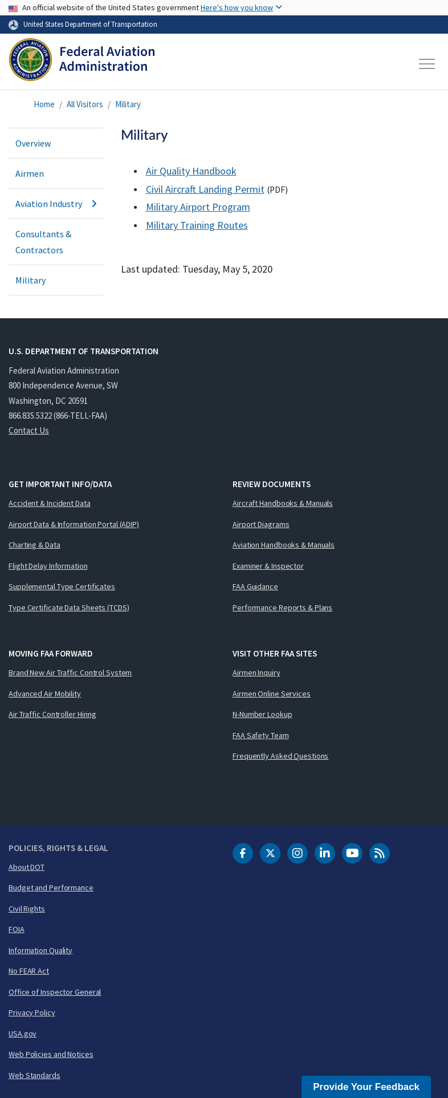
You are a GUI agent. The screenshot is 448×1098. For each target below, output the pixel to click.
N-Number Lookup (262, 714)
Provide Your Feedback (366, 1086)
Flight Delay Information (48, 566)
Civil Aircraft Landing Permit (205, 189)
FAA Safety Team (261, 735)
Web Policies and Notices (51, 1054)
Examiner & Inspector (268, 566)
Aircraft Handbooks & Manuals (283, 503)
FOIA (17, 929)
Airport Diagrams (261, 524)
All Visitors (85, 104)
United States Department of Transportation (90, 24)
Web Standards (34, 1075)
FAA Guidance (255, 586)
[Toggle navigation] (427, 64)
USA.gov (22, 1033)
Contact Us (29, 430)
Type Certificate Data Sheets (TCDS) (69, 607)
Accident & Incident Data (50, 503)
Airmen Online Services (272, 693)
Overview (33, 143)
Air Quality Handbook (191, 170)
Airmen (29, 173)
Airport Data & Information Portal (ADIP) (74, 524)
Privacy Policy (32, 1012)
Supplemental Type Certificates (62, 586)
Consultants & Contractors (43, 242)
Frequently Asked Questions (280, 756)
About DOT (26, 867)
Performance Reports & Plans (282, 607)
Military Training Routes (197, 225)
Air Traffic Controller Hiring (52, 714)
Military (128, 104)
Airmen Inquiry (256, 672)
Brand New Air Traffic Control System (70, 672)
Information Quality (40, 950)
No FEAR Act (29, 971)
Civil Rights (27, 908)
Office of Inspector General (55, 992)
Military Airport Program (198, 206)
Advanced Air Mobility (45, 693)
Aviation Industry (56, 203)
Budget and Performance (51, 887)
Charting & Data (34, 545)
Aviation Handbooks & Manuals (284, 545)
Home (44, 104)
